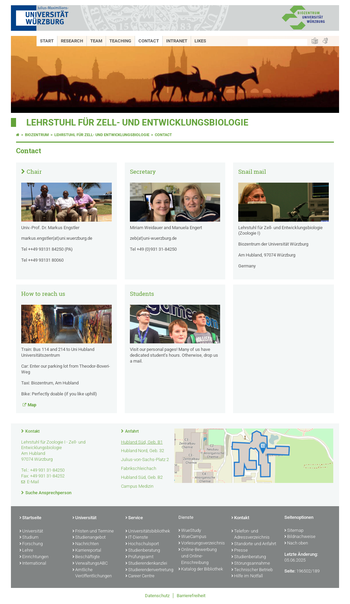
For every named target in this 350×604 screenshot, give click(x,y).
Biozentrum (37, 135)
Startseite (30, 518)
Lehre (26, 551)
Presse (239, 551)
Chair (34, 171)
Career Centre (139, 576)
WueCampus (192, 537)
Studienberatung (142, 551)
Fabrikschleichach (138, 468)
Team (96, 40)
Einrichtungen (34, 557)
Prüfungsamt (139, 557)
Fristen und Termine (93, 531)
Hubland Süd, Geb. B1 (142, 442)
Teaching (120, 40)
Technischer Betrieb (252, 570)
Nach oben (296, 543)
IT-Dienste (136, 538)
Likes (200, 40)
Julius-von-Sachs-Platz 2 (145, 459)
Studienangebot (89, 538)
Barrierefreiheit (191, 595)
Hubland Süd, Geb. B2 (142, 477)
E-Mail (33, 481)
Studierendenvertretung (148, 570)
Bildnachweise (299, 537)
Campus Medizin (137, 486)
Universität (31, 531)
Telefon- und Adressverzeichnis (250, 534)
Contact (148, 40)
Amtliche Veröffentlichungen (92, 573)
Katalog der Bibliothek (200, 569)
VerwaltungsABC (90, 564)
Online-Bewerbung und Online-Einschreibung (197, 556)
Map (32, 404)
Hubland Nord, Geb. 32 (142, 450)
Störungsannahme (250, 564)
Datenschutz (157, 595)
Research (72, 40)
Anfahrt (132, 431)
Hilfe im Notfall (247, 576)
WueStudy (189, 531)
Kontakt (32, 431)
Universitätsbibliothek (147, 531)
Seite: (289, 571)
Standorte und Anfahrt (253, 544)
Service (134, 518)
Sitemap (294, 531)
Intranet (176, 40)
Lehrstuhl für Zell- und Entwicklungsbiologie (137, 122)
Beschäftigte (86, 557)
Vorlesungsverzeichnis (201, 543)
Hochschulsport (142, 544)
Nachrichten (85, 544)
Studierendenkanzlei (146, 564)
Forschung (31, 544)
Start (47, 40)
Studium (29, 538)
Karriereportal (86, 551)
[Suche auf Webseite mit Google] (277, 42)
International (32, 564)
